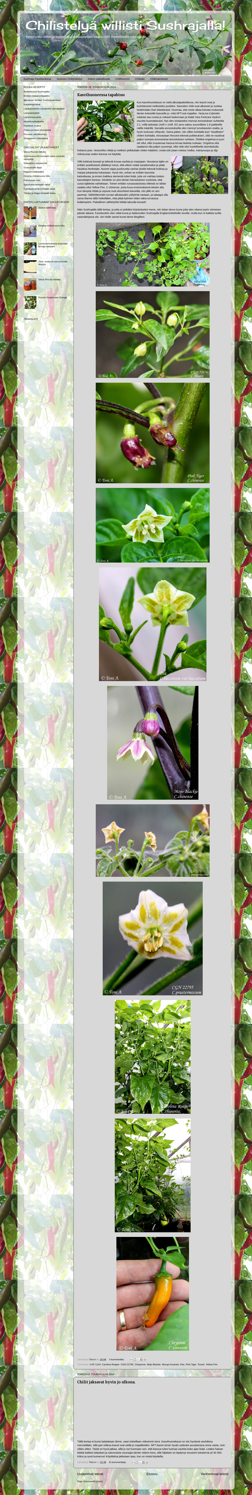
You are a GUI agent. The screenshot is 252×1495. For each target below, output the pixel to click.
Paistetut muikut (32, 125)
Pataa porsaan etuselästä (37, 130)
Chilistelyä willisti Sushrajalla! (125, 25)
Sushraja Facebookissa (37, 78)
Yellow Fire (211, 1364)
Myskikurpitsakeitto (34, 121)
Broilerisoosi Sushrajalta (36, 91)
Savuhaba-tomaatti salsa (37, 184)
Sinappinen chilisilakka (36, 138)
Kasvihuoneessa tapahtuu (101, 95)
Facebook (101, 213)
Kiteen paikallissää (99, 78)
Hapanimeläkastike (34, 171)
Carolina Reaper (110, 1364)
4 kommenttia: (117, 1359)
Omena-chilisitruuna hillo (37, 176)
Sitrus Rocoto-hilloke (35, 152)
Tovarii (201, 1364)
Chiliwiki (140, 78)
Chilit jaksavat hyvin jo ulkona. (106, 1382)
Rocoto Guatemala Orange (52, 297)
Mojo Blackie (154, 1364)
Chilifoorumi (122, 78)
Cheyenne (140, 1364)
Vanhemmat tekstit (214, 1474)
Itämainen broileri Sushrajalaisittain (42, 100)
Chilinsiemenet (159, 78)
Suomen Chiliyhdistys (69, 78)
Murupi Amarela (170, 1364)
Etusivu (152, 1474)
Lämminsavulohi (32, 117)
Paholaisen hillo (32, 180)
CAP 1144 (95, 1364)
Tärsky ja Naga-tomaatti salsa (40, 193)
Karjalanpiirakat (32, 104)
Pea (182, 1364)
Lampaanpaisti (31, 113)
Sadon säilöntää (47, 207)
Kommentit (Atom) (93, 1481)
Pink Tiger (191, 1364)
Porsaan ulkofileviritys (35, 134)
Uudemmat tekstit (90, 1474)
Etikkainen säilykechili (35, 163)
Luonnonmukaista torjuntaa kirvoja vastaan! (52, 245)
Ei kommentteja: (118, 1462)
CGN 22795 (127, 1364)
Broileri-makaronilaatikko (37, 96)
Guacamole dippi (33, 167)
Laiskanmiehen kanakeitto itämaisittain (44, 108)
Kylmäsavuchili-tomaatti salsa (39, 189)
